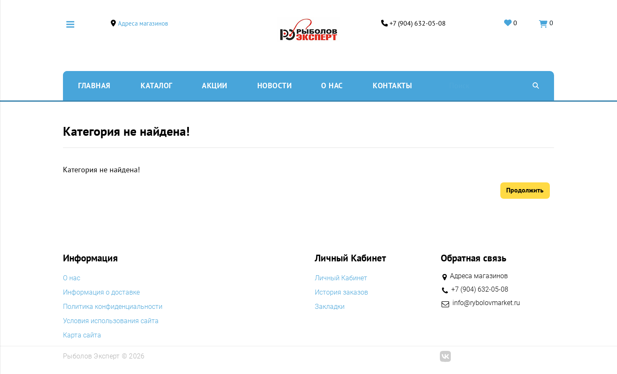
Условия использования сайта (111, 321)
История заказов (341, 293)
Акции (214, 85)
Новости (274, 85)
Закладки (330, 307)
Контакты (392, 85)
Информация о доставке (101, 293)
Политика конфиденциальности (112, 307)
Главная (94, 85)
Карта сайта (82, 336)
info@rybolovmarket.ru (486, 303)
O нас (332, 85)
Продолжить (525, 190)
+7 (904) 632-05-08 (416, 23)
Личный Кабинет (341, 278)
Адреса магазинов (144, 23)
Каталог (157, 85)
